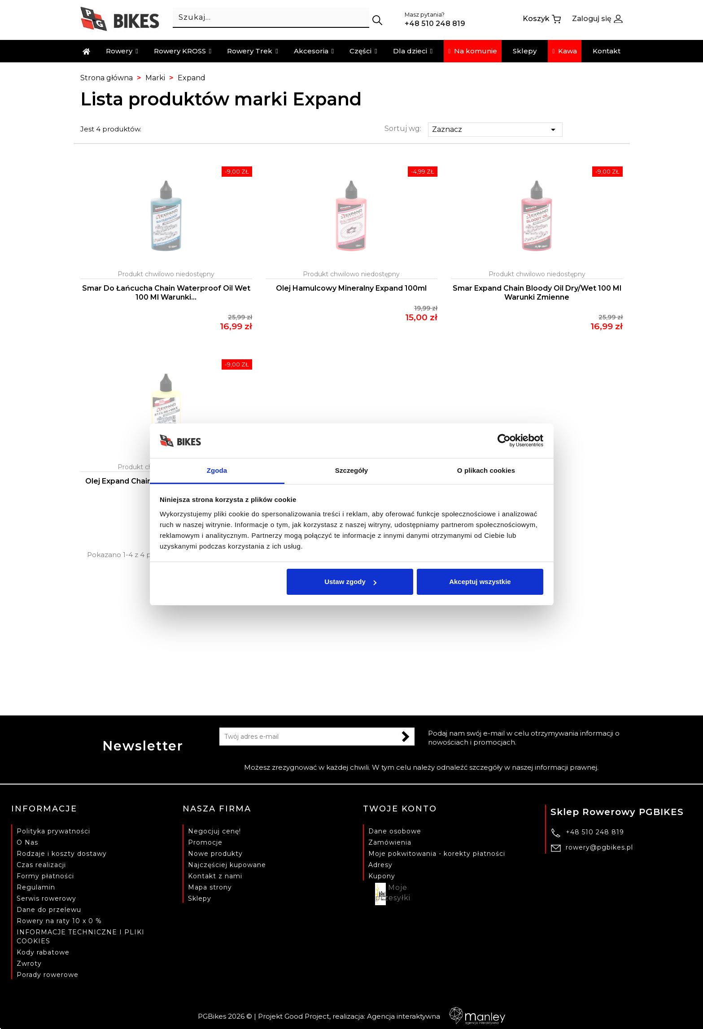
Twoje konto (400, 809)
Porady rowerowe (48, 975)
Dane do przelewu (49, 910)
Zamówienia (389, 842)
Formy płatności (45, 876)
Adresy (380, 865)
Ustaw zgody (350, 581)
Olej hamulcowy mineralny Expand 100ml (351, 288)
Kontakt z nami (215, 876)
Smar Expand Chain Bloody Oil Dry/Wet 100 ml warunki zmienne (537, 292)
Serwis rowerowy (46, 898)
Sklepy (199, 898)
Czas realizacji (41, 865)
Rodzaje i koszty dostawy (62, 854)
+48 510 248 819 (595, 832)
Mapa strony (210, 887)
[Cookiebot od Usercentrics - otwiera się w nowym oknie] (504, 441)
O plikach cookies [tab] (486, 470)
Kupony (381, 876)
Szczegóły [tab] (351, 470)
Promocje (205, 842)
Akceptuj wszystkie (480, 581)
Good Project (306, 1016)
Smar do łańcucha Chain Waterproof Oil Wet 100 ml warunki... (166, 292)
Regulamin (36, 887)
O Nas (27, 842)
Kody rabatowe (43, 952)
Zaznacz (495, 129)
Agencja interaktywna (436, 1016)
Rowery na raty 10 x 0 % (59, 921)
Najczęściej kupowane (227, 865)
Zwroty (29, 963)
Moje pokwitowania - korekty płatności (436, 854)
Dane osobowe (394, 831)
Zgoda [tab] (217, 470)
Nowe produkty (215, 854)
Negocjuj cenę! (214, 831)
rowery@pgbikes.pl (599, 847)
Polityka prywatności (53, 831)
